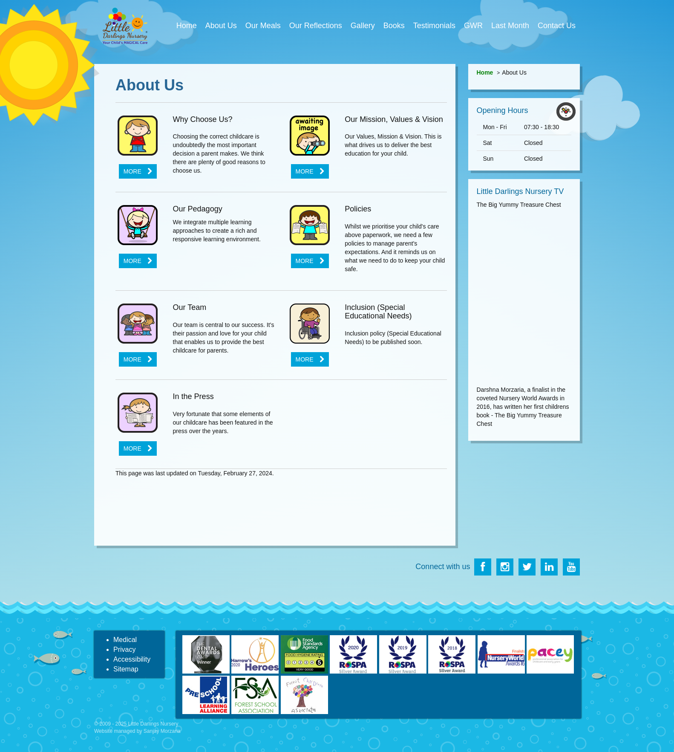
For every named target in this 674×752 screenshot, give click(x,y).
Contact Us (557, 25)
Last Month (510, 25)
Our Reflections (315, 25)
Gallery (363, 25)
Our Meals (263, 25)
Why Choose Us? (203, 119)
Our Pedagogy (197, 209)
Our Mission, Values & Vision (394, 119)
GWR (473, 25)
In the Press (193, 396)
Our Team (190, 307)
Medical (125, 639)
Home (186, 25)
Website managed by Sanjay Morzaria (137, 731)
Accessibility (131, 659)
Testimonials (434, 25)
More (132, 171)
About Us (221, 25)
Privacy (124, 649)
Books (394, 25)
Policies (358, 209)
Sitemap (125, 669)
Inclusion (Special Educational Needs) (378, 311)
